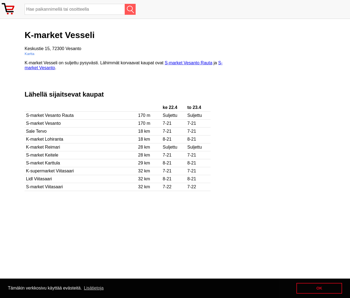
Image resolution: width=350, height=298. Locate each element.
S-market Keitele (42, 155)
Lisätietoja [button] (94, 288)
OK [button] (319, 288)
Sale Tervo (36, 131)
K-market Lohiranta (44, 139)
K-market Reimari (43, 147)
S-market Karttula (43, 163)
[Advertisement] (124, 234)
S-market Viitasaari (44, 186)
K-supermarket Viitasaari (50, 171)
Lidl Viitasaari (39, 179)
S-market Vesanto (43, 123)
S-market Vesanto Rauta (188, 62)
